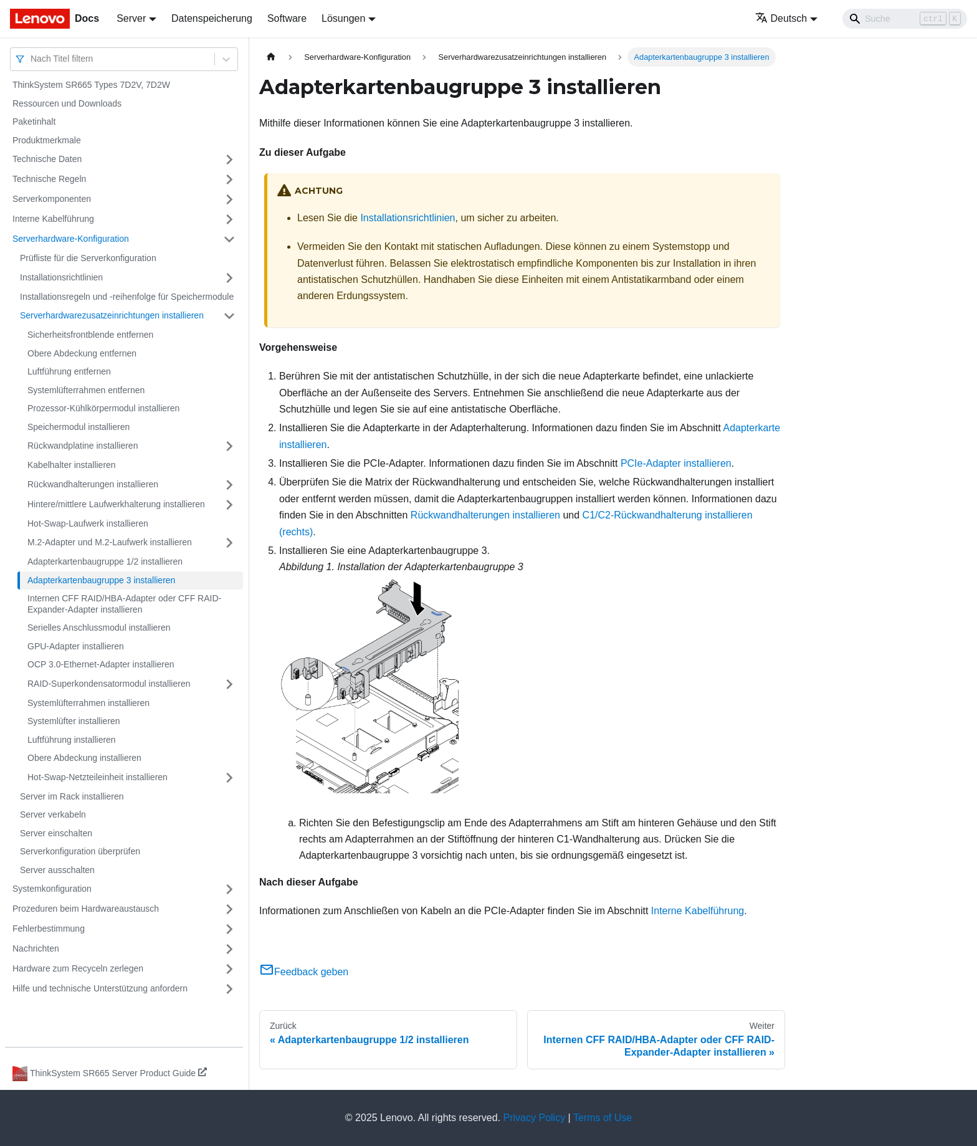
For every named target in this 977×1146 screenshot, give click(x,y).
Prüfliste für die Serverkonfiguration (88, 258)
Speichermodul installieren (78, 427)
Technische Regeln (49, 179)
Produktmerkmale (46, 140)
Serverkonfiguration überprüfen (80, 851)
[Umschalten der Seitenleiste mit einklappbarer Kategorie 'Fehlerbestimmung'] (229, 929)
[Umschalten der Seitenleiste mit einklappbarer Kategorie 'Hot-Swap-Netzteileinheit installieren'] (229, 778)
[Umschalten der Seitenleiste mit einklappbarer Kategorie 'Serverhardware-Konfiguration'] (229, 239)
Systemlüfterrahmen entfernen (86, 390)
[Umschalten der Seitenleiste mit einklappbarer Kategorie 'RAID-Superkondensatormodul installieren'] (229, 684)
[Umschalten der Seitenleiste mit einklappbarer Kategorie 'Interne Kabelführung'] (229, 219)
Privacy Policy (534, 1117)
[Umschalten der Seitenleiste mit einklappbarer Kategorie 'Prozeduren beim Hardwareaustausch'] (229, 909)
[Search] (904, 19)
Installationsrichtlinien (61, 277)
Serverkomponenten (51, 199)
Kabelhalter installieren (71, 465)
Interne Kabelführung (53, 219)
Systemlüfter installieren (73, 721)
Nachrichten (35, 948)
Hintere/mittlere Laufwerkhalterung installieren (116, 504)
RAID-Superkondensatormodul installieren (108, 684)
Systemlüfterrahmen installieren (88, 703)
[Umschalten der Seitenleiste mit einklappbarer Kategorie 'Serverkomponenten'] (229, 199)
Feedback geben (303, 972)
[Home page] (271, 57)
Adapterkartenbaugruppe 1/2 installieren (105, 561)
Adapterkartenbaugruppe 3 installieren (101, 580)
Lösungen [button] (343, 18)
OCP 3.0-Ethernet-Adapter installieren (100, 664)
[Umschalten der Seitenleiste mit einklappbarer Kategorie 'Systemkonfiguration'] (229, 889)
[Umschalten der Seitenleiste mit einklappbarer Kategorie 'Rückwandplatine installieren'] (229, 446)
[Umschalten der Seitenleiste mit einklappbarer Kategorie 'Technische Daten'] (229, 160)
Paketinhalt (33, 122)
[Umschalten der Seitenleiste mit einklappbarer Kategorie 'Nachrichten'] (229, 949)
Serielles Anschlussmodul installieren (99, 628)
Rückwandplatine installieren (82, 446)
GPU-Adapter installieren (75, 646)
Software (287, 18)
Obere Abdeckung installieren (84, 758)
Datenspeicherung (211, 18)
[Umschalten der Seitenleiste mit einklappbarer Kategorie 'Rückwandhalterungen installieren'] (229, 485)
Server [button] (131, 18)
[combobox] (32, 59)
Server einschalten (56, 833)
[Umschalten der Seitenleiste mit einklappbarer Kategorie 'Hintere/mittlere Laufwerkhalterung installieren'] (229, 505)
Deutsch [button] (781, 18)
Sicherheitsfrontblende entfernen (90, 335)
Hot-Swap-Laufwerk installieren (87, 523)
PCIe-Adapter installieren (676, 463)
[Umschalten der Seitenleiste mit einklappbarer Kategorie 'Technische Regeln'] (229, 179)
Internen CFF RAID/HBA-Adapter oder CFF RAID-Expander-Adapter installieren (124, 603)
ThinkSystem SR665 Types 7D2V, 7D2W (91, 85)
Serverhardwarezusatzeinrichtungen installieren (112, 315)
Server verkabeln (53, 814)
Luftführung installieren (71, 740)
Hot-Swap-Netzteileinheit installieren (97, 777)
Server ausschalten (57, 870)
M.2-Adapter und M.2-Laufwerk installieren (109, 542)
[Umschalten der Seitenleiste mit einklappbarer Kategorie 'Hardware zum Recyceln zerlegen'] (229, 969)
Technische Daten (47, 159)
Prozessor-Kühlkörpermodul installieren (103, 408)
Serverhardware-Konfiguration (70, 239)
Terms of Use (602, 1117)
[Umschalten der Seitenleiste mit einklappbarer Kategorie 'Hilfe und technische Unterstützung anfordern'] (229, 989)
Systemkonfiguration (52, 889)
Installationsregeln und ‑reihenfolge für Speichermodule (127, 297)
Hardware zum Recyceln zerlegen (77, 968)
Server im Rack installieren (72, 796)
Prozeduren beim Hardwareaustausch (85, 909)
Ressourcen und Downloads (67, 103)
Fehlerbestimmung (48, 929)
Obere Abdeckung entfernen (81, 353)
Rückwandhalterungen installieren (92, 484)
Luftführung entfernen (69, 371)
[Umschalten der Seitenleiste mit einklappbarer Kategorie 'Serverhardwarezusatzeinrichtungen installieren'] (229, 316)
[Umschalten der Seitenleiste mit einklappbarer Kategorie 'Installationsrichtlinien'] (229, 278)
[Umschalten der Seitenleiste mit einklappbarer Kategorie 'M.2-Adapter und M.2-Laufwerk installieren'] (229, 543)
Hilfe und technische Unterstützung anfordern (100, 988)
